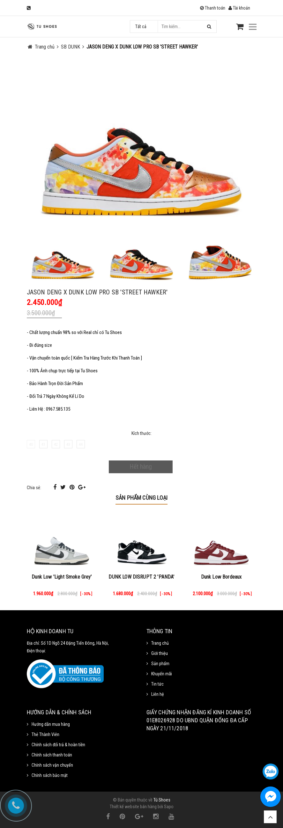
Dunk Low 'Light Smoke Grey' (62, 577)
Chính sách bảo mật (50, 775)
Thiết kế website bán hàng (133, 806)
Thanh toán (212, 8)
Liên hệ (157, 694)
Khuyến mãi (161, 673)
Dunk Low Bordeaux (221, 577)
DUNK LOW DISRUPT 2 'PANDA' (141, 577)
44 (81, 444)
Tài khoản (239, 8)
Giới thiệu (159, 653)
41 (43, 444)
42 (56, 444)
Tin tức (157, 684)
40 (31, 444)
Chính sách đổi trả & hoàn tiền (58, 744)
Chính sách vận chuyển (52, 765)
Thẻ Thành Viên (45, 734)
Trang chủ (160, 643)
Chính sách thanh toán (52, 754)
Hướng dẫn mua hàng (51, 724)
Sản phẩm (160, 663)
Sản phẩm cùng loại (141, 497)
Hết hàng (141, 466)
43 (68, 444)
